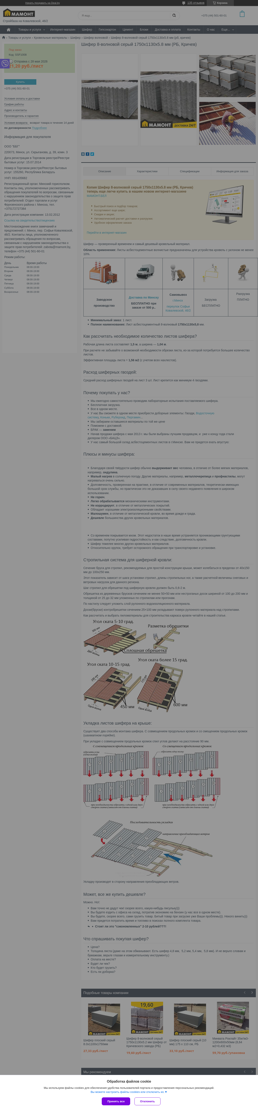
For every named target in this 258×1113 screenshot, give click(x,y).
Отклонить (147, 1101)
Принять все (116, 1101)
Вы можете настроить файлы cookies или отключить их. (128, 1092)
